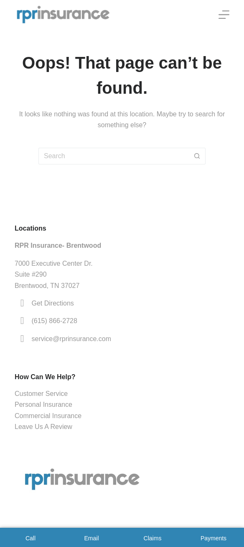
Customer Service (41, 393)
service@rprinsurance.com (72, 338)
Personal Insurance (43, 404)
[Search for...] (113, 156)
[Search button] (197, 156)
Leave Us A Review (43, 426)
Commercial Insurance (48, 415)
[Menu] (224, 14)
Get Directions (53, 303)
